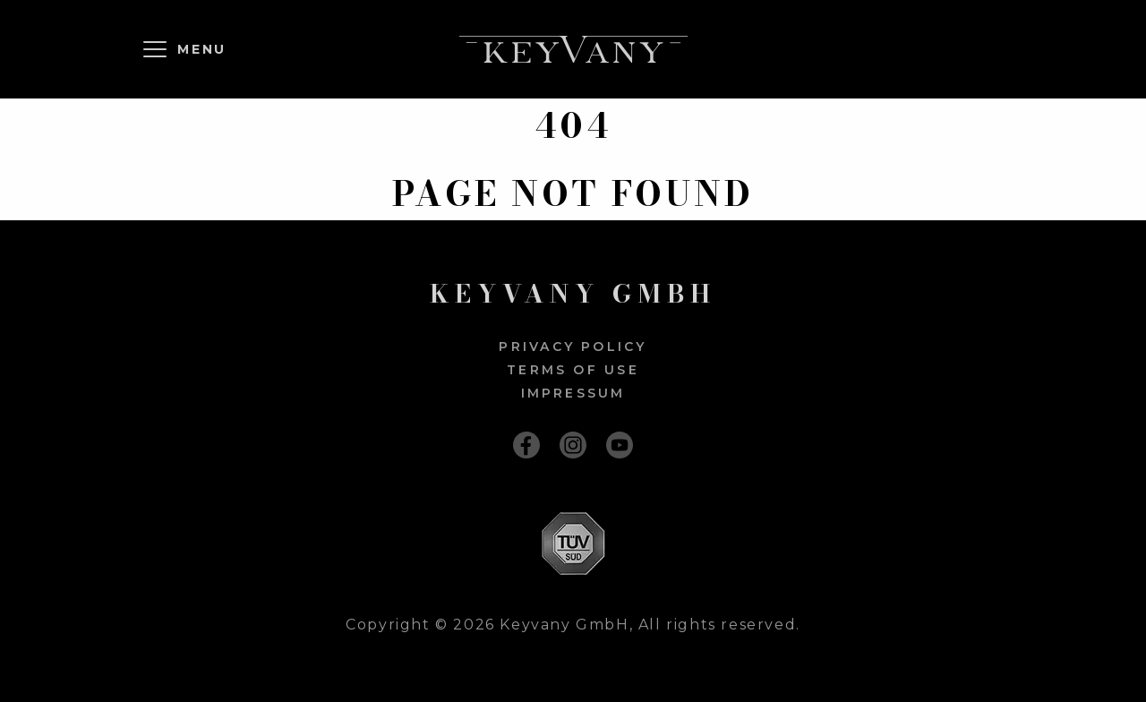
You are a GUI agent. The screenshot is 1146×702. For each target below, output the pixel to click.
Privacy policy (572, 346)
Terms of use (573, 370)
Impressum (573, 393)
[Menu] (188, 49)
